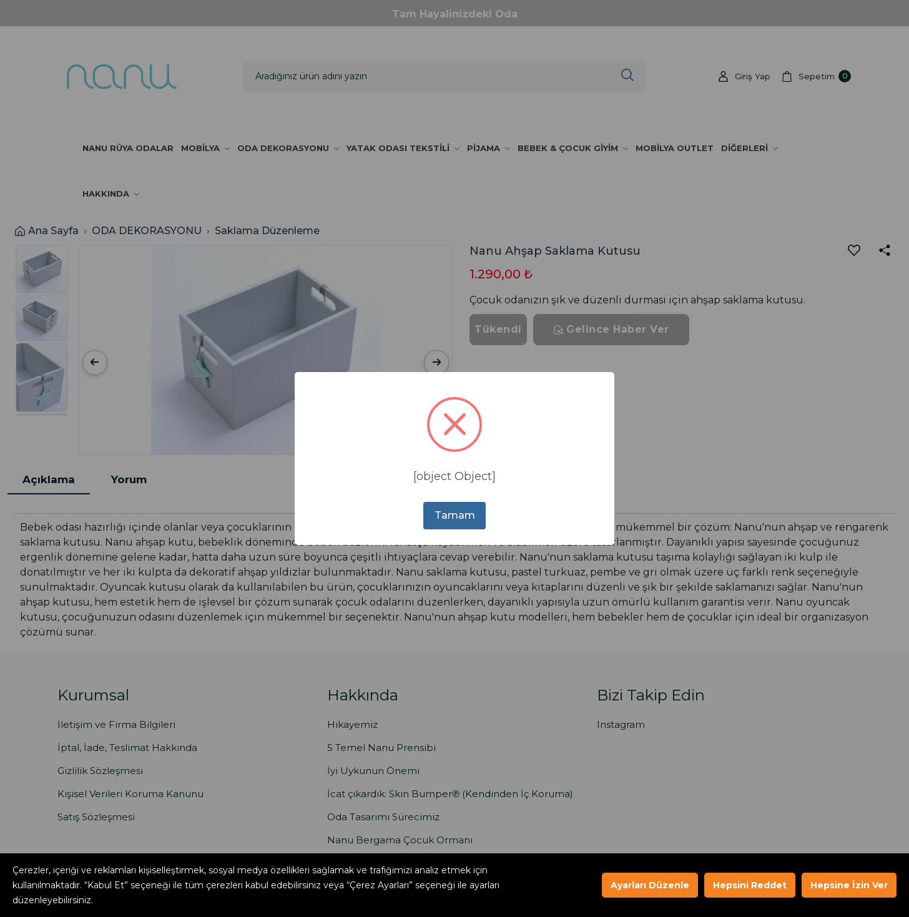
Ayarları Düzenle (650, 885)
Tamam (455, 515)
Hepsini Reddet (750, 885)
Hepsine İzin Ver (849, 885)
